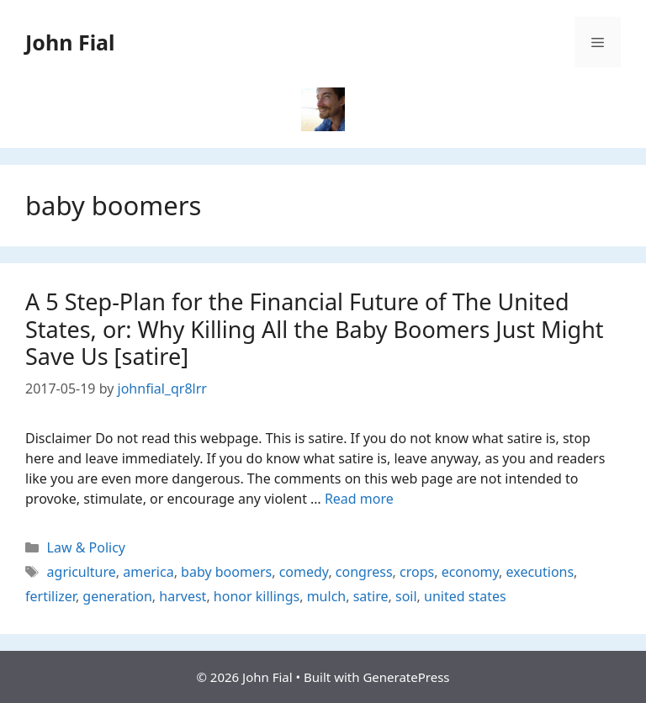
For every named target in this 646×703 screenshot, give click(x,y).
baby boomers (226, 572)
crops (417, 572)
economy (470, 572)
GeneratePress (406, 677)
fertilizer (50, 596)
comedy (304, 572)
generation (117, 596)
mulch (327, 596)
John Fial (70, 42)
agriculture (81, 572)
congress (364, 572)
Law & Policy (86, 547)
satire (371, 596)
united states (465, 596)
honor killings (256, 596)
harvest (182, 596)
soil (406, 596)
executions (540, 572)
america (148, 572)
